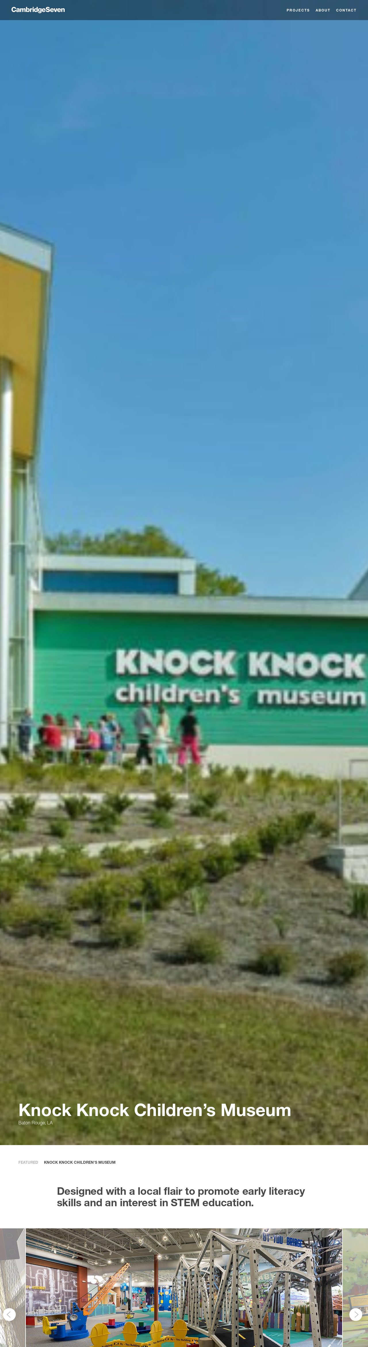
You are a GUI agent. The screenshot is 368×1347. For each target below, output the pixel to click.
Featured (28, 1162)
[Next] (355, 1314)
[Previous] (9, 1314)
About (323, 10)
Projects (298, 10)
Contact (346, 10)
